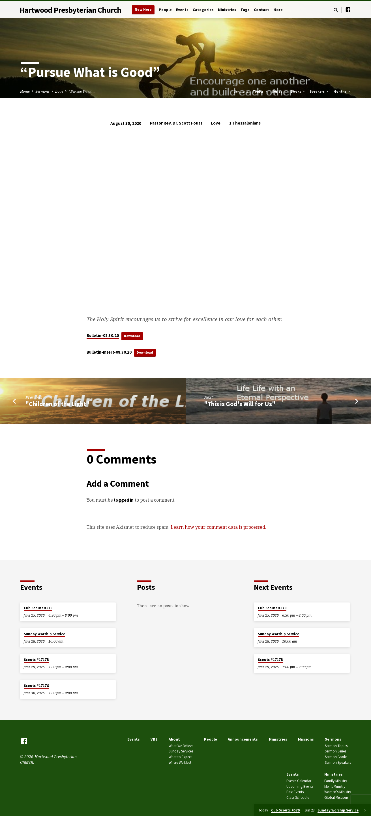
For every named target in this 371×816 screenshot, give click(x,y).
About (174, 739)
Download (134, 335)
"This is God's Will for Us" (239, 405)
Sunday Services (181, 751)
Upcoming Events (299, 786)
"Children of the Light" (57, 405)
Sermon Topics (336, 745)
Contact (261, 9)
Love (59, 91)
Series (279, 91)
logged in (124, 501)
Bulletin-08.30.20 (103, 335)
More (278, 9)
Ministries (227, 9)
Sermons (42, 91)
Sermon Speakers (338, 762)
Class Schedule (297, 797)
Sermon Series (335, 751)
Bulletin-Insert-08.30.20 (109, 352)
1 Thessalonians (245, 123)
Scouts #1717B (36, 660)
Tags (245, 9)
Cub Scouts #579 (38, 608)
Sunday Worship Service (44, 634)
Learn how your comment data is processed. (218, 528)
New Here (143, 9)
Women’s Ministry (337, 792)
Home (25, 91)
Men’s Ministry (334, 786)
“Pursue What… (82, 91)
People (165, 9)
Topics (260, 91)
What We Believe (181, 745)
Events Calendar (298, 780)
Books (298, 91)
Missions (306, 739)
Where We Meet (180, 762)
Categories (203, 9)
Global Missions (336, 797)
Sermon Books (336, 757)
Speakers (319, 91)
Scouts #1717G (36, 685)
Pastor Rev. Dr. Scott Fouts (176, 123)
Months (342, 91)
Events (182, 9)
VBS (154, 739)
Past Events (295, 792)
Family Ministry (335, 780)
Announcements (243, 739)
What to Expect (180, 757)
